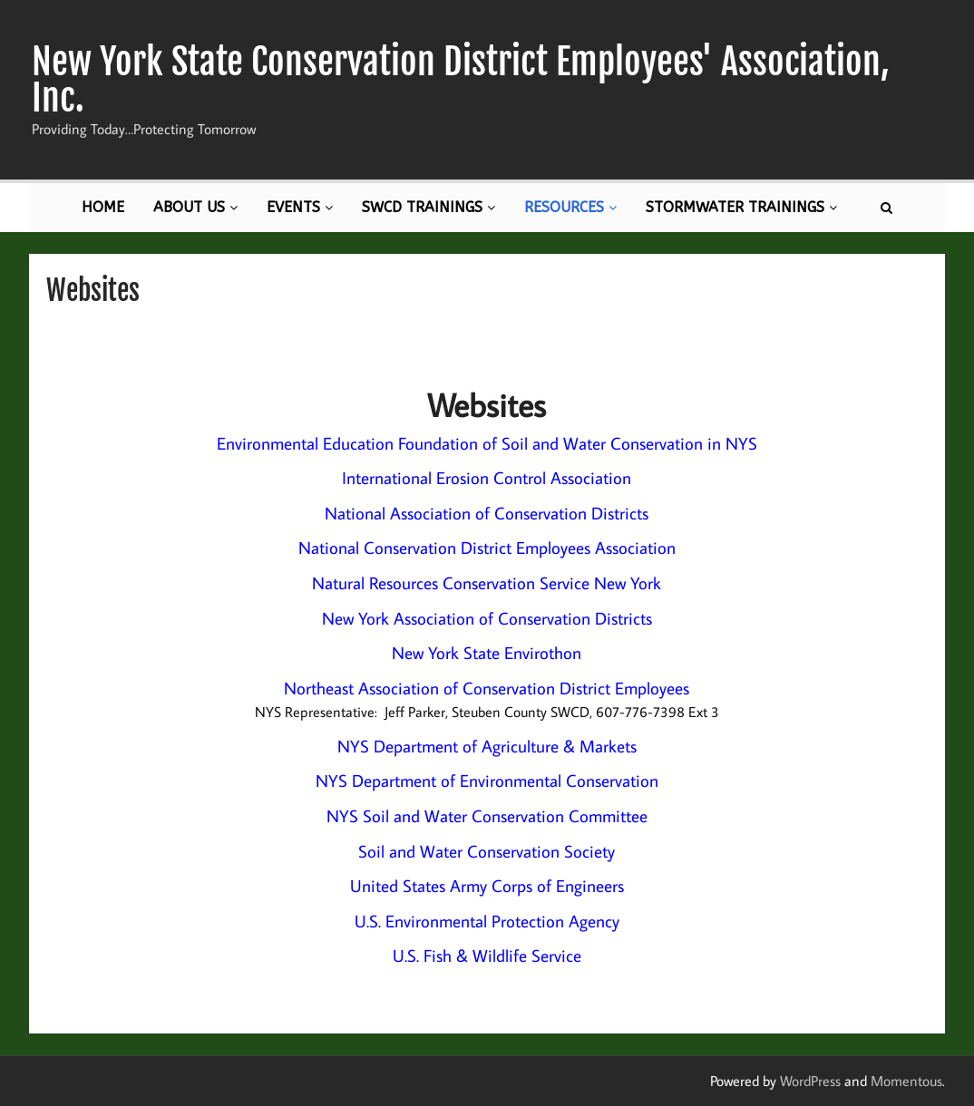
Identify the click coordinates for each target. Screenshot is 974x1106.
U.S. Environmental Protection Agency (487, 921)
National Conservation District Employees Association (487, 547)
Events (300, 207)
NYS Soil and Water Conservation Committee (487, 816)
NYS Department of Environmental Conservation (487, 780)
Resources (570, 207)
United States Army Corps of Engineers (487, 886)
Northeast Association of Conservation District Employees (486, 688)
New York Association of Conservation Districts (487, 618)
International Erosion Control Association (486, 478)
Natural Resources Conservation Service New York (486, 583)
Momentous (906, 1081)
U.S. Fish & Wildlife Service (487, 955)
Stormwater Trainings (741, 207)
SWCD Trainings (428, 207)
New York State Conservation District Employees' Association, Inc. (461, 80)
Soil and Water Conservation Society (486, 851)
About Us (195, 207)
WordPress (810, 1081)
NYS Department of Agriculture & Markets (487, 746)
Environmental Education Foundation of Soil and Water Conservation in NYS (487, 443)
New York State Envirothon (486, 653)
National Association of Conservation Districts (486, 513)
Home (103, 207)
